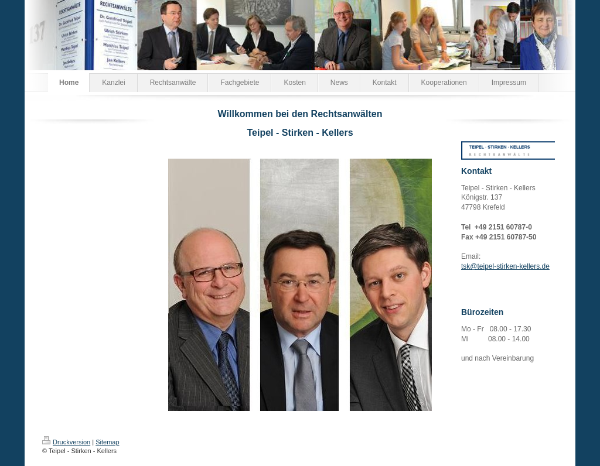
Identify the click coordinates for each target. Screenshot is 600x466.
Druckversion (66, 442)
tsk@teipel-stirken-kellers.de (505, 266)
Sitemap (107, 442)
